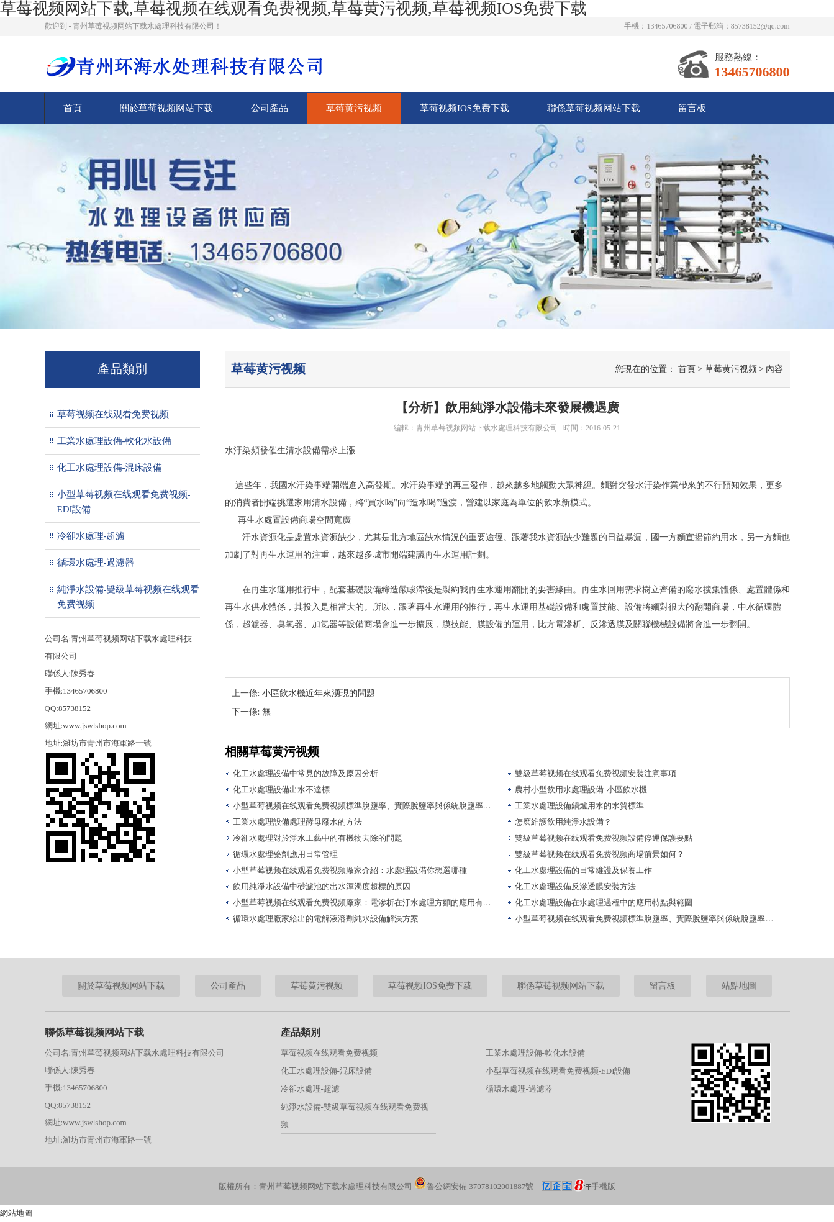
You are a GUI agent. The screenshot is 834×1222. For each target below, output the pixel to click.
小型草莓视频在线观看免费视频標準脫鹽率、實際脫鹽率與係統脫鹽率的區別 (364, 805)
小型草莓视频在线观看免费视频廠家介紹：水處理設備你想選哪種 (350, 870)
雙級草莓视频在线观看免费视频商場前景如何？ (599, 854)
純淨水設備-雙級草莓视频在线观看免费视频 (128, 596)
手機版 (603, 1186)
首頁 (72, 108)
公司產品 (269, 108)
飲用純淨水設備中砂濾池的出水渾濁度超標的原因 (321, 886)
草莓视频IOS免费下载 (464, 108)
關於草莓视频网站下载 (166, 108)
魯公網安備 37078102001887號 (473, 1186)
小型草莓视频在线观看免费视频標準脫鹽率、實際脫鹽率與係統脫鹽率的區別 (646, 918)
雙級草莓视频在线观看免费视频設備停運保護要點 (603, 838)
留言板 (692, 108)
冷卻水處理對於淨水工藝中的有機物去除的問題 (317, 838)
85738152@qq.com (760, 26)
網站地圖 (16, 1213)
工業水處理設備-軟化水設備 (114, 441)
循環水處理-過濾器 (96, 563)
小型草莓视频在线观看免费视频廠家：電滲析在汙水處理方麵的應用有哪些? (364, 902)
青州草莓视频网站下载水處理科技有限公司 (487, 427)
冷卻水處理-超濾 (91, 536)
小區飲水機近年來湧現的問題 (318, 693)
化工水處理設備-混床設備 (110, 468)
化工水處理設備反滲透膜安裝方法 (575, 886)
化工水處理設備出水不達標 (281, 789)
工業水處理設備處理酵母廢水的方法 (297, 821)
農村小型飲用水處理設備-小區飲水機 (580, 789)
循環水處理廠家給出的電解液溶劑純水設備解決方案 (326, 918)
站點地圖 (739, 985)
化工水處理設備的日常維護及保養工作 (583, 870)
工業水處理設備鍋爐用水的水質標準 (579, 805)
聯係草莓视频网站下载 (593, 108)
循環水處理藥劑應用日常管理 (285, 854)
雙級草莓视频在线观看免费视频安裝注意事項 (595, 773)
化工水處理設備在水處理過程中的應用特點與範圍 (603, 902)
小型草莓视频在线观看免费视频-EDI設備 (124, 501)
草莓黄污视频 (354, 108)
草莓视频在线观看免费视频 (113, 414)
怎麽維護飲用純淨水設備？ (563, 821)
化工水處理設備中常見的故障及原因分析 (305, 773)
